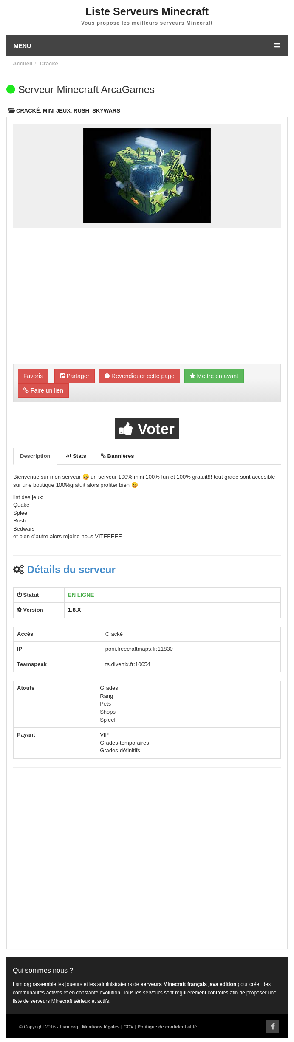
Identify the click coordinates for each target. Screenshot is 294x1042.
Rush (81, 110)
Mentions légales (101, 1026)
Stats (75, 456)
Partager (75, 376)
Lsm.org (69, 1026)
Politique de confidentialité (167, 1026)
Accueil (22, 63)
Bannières (117, 456)
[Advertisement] (147, 300)
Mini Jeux (57, 110)
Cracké (49, 63)
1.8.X (74, 610)
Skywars (106, 110)
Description (35, 456)
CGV (129, 1026)
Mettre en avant (214, 376)
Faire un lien (43, 390)
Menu (147, 45)
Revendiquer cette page (140, 376)
